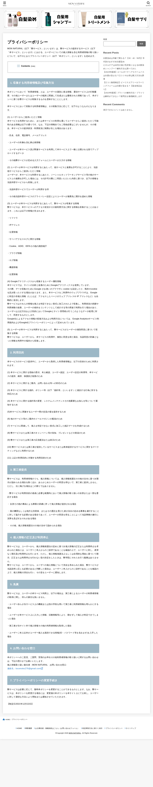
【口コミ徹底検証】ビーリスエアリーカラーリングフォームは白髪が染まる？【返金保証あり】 (123, 85)
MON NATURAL (75, 733)
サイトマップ (131, 728)
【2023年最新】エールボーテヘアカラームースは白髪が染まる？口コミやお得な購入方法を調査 (123, 75)
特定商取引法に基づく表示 (92, 728)
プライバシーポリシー (114, 728)
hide (33, 66)
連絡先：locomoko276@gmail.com (24, 668)
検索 (105, 39)
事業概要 (28, 728)
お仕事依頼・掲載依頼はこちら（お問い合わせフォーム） (57, 728)
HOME (19, 728)
